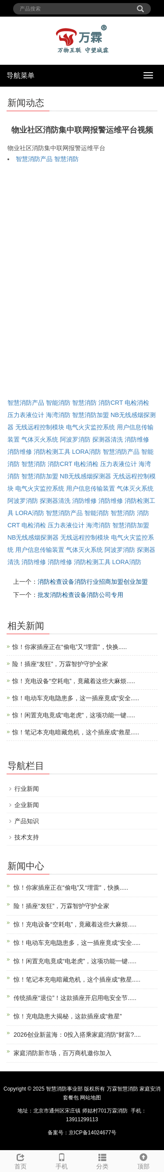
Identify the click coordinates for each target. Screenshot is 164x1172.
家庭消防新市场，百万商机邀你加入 (63, 1052)
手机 (61, 1160)
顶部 (143, 1160)
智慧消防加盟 (90, 414)
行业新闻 (26, 788)
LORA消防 (86, 451)
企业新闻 (26, 804)
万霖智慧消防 (122, 1089)
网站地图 (90, 1098)
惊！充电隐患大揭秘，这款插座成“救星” (68, 1016)
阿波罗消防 (75, 439)
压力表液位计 (25, 414)
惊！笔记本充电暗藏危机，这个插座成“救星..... (75, 732)
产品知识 (26, 821)
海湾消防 (58, 414)
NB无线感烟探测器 (85, 476)
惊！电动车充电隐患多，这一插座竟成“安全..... (75, 698)
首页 (20, 1160)
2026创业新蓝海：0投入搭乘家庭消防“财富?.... (77, 1034)
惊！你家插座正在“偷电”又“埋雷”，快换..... (69, 646)
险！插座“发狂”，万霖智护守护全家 (60, 663)
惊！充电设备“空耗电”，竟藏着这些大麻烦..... (73, 680)
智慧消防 (66, 158)
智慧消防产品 (34, 158)
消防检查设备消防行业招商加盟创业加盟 (93, 581)
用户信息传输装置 (90, 488)
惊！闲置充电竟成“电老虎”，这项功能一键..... (73, 715)
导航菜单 (21, 75)
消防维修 (137, 439)
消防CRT (110, 402)
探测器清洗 (107, 439)
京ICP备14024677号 (92, 1133)
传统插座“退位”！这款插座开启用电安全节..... (75, 997)
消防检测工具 (52, 451)
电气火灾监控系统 (90, 427)
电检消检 (137, 402)
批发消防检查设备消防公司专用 (80, 594)
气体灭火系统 (39, 439)
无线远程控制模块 (39, 427)
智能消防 (58, 402)
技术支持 (26, 837)
